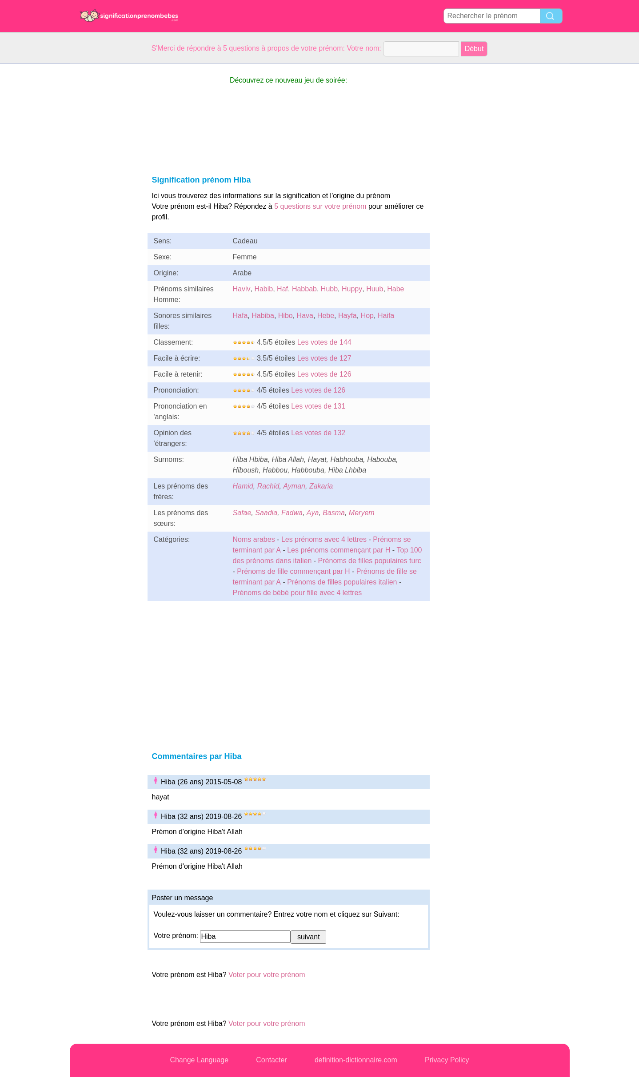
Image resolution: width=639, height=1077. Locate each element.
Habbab (304, 289)
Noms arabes (254, 539)
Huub (374, 289)
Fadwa (292, 513)
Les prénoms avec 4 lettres (324, 539)
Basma (334, 513)
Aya (313, 513)
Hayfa (347, 315)
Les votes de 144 (324, 342)
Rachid (268, 486)
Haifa (386, 315)
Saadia (266, 513)
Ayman (294, 486)
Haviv (242, 289)
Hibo (285, 315)
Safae (242, 513)
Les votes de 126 (324, 374)
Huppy (352, 289)
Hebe (325, 315)
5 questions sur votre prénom (320, 206)
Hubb (329, 289)
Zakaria (321, 486)
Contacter (271, 1060)
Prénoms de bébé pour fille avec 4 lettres (297, 592)
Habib (263, 289)
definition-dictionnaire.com (356, 1060)
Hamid (243, 486)
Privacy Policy (447, 1060)
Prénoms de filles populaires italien (342, 582)
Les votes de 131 (318, 406)
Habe (395, 289)
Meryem (362, 513)
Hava (305, 315)
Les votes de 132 (318, 433)
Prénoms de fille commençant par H (293, 571)
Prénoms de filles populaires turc (369, 560)
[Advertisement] (105, 197)
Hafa (240, 315)
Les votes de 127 (324, 358)
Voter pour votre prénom (266, 974)
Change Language (199, 1060)
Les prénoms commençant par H (338, 550)
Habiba (263, 315)
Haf (282, 289)
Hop (367, 315)
